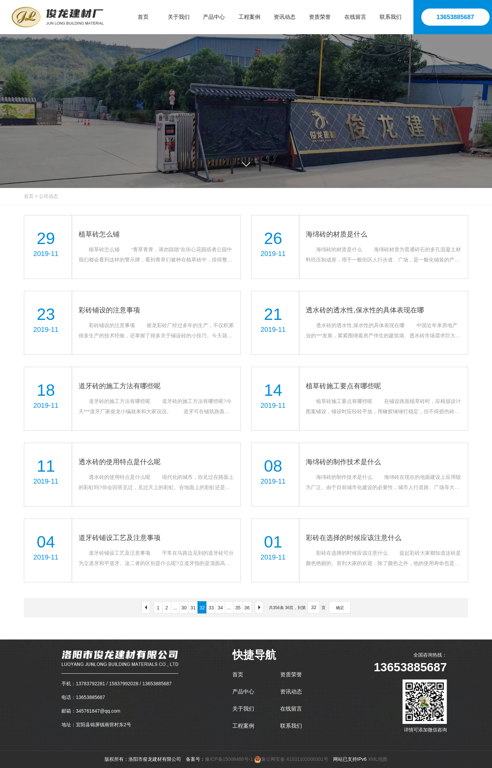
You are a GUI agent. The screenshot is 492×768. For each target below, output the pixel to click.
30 (184, 607)
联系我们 (291, 726)
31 (193, 607)
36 (247, 607)
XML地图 (377, 759)
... (175, 607)
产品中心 (243, 692)
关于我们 (243, 709)
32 (202, 607)
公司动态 (48, 196)
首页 (28, 196)
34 (220, 607)
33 (211, 607)
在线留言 (291, 709)
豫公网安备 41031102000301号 (291, 759)
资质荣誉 (291, 674)
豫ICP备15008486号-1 (229, 759)
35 (238, 607)
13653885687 (455, 17)
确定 (340, 607)
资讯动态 (291, 692)
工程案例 (243, 726)
